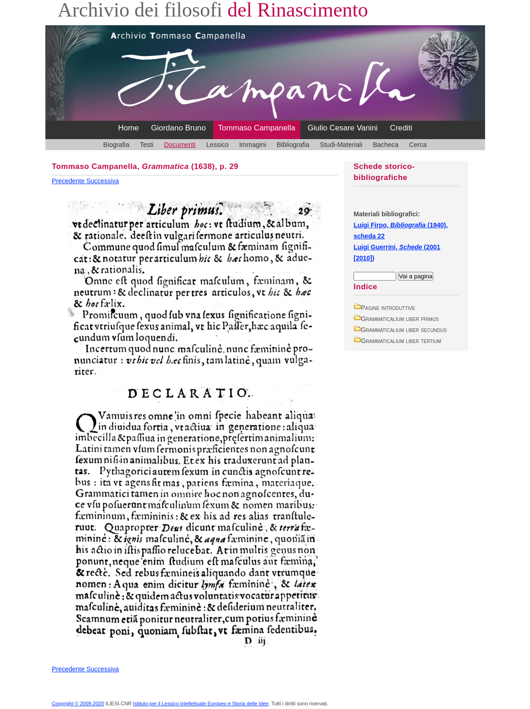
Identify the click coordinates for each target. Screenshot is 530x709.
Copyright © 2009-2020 (78, 703)
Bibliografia (292, 144)
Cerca (418, 144)
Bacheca (385, 144)
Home (128, 128)
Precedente (69, 181)
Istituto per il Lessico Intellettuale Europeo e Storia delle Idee (200, 703)
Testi (147, 144)
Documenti (180, 144)
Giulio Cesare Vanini (343, 128)
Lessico (217, 144)
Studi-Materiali (341, 144)
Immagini (252, 144)
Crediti (401, 128)
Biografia (116, 144)
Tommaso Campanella (257, 128)
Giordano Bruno (178, 128)
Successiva (102, 181)
